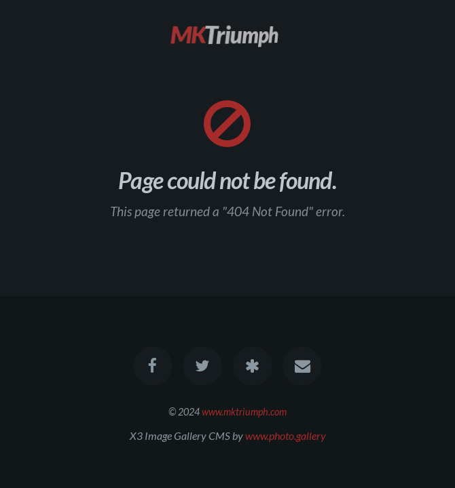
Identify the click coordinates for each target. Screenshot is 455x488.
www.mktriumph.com (244, 412)
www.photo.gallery (285, 435)
